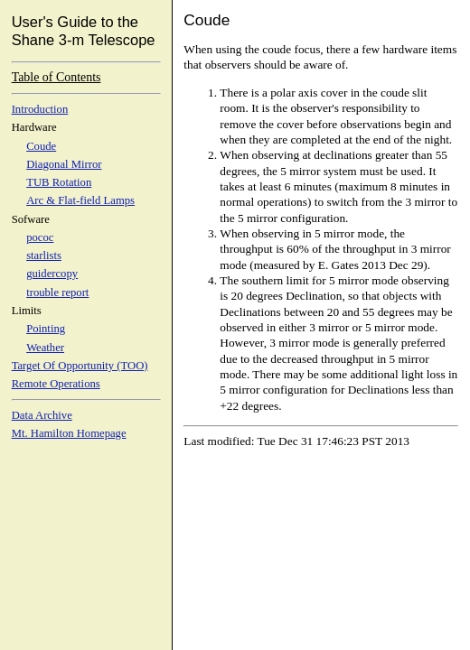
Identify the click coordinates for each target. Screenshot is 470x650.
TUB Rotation (58, 182)
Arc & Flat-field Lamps (80, 200)
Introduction (40, 109)
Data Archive (42, 415)
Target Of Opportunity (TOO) (80, 365)
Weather (45, 347)
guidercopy (52, 273)
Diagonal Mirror (63, 164)
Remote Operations (56, 383)
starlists (43, 255)
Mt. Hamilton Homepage (69, 433)
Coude (41, 146)
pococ (39, 237)
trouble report (57, 292)
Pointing (45, 328)
